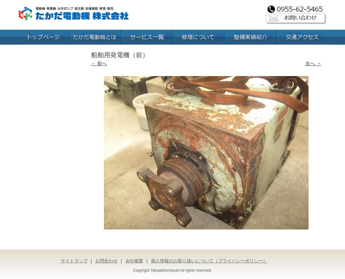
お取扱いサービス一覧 (146, 37)
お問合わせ (106, 260)
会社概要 (134, 260)
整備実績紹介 (250, 37)
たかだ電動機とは (95, 37)
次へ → (313, 63)
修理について (198, 37)
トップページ (43, 37)
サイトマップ (74, 260)
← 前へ (99, 63)
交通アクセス (302, 37)
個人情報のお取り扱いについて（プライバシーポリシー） (209, 260)
